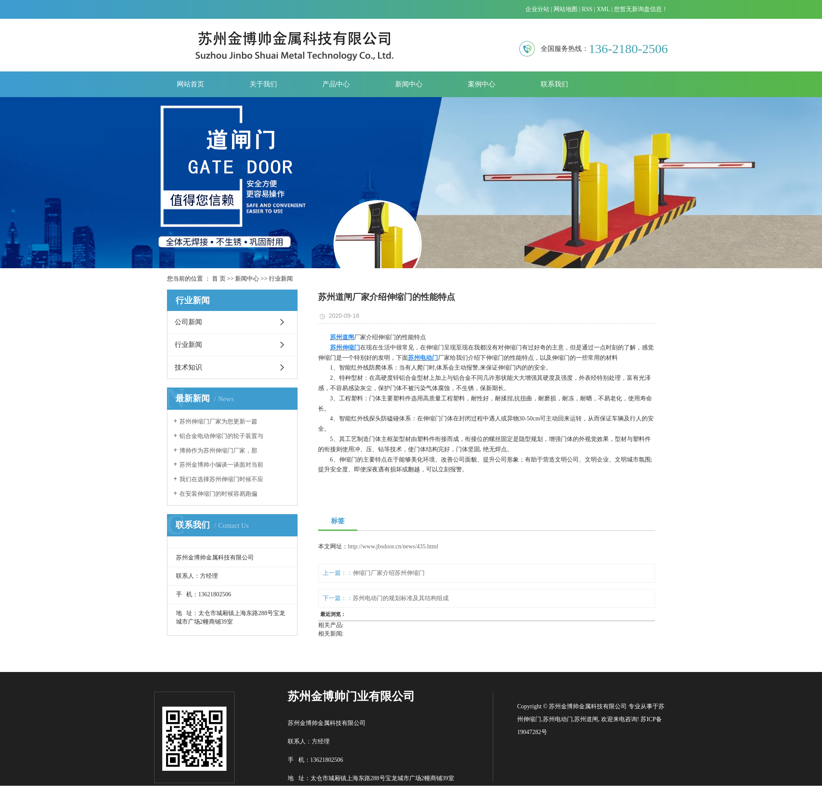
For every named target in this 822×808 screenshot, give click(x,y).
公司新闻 (188, 322)
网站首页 (190, 84)
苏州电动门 (558, 719)
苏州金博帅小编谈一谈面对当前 (221, 465)
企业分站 (537, 9)
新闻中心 (409, 84)
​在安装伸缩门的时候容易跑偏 (218, 494)
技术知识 (188, 367)
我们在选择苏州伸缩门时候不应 (221, 479)
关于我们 (263, 84)
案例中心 (481, 84)
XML (603, 9)
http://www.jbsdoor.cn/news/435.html (393, 546)
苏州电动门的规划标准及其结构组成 (401, 598)
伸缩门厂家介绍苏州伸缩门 (389, 573)
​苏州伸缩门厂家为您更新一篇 (218, 421)
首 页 (219, 278)
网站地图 (566, 9)
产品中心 (336, 84)
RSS (587, 9)
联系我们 (554, 84)
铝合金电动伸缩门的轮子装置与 (221, 436)
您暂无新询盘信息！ (641, 9)
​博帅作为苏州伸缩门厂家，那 (218, 450)
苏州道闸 (586, 719)
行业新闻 (281, 278)
